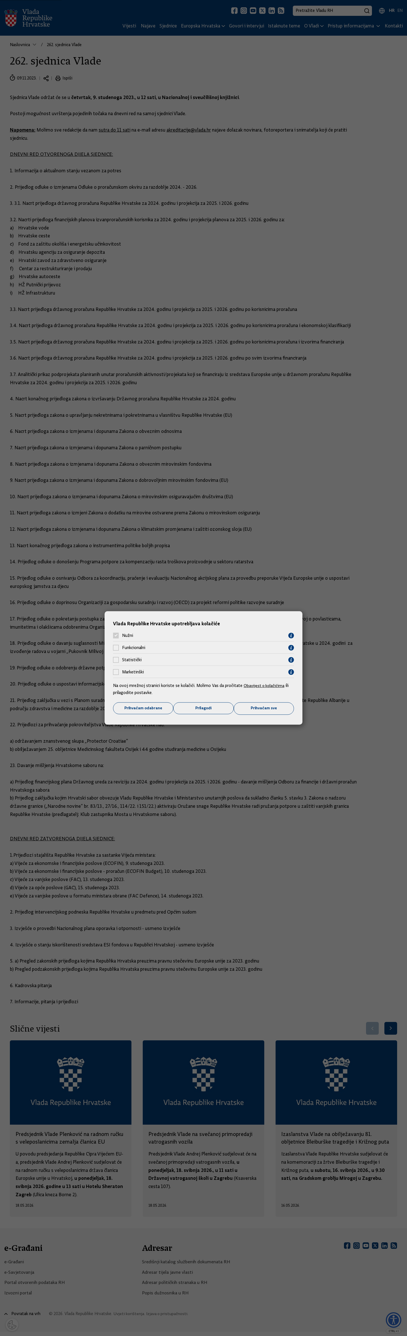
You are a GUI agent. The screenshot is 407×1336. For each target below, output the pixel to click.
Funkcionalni (133, 647)
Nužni (127, 635)
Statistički (132, 659)
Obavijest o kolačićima (265, 685)
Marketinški (133, 672)
